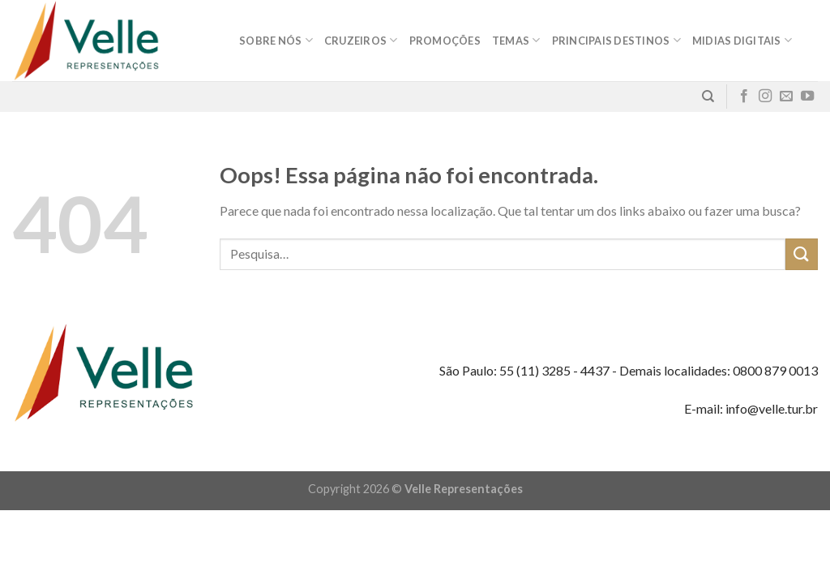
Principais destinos (616, 40)
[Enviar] (801, 254)
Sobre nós (276, 40)
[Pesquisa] (708, 96)
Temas (516, 40)
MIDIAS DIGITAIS (742, 40)
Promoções (445, 40)
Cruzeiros (361, 40)
